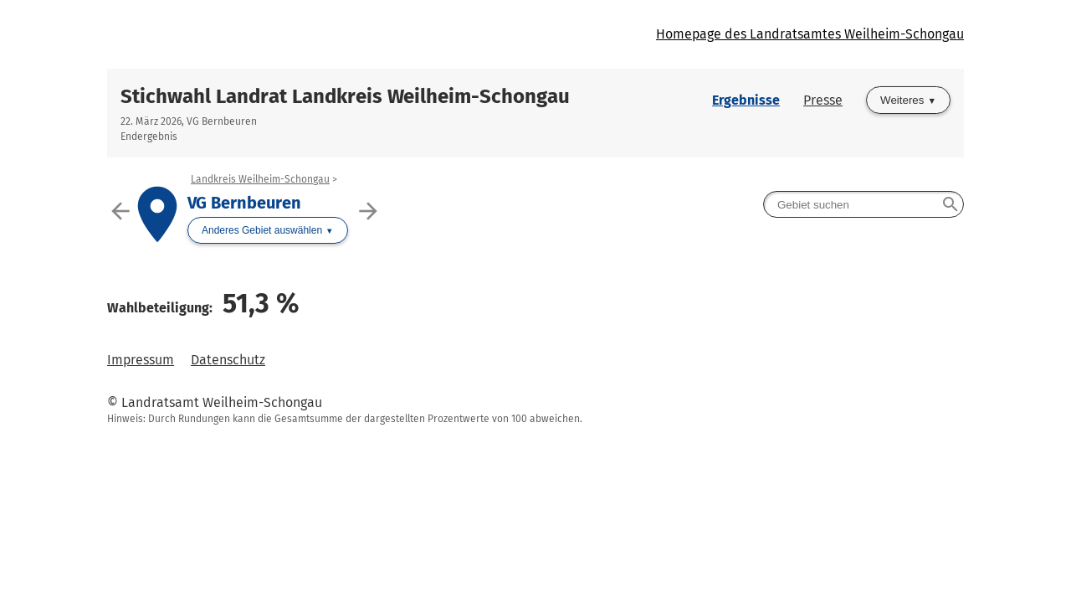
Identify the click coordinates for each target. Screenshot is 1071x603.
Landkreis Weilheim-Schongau (260, 179)
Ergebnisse (746, 100)
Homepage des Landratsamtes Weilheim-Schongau (810, 34)
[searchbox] (863, 204)
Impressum (140, 360)
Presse (823, 100)
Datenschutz (228, 360)
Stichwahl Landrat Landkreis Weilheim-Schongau (345, 96)
